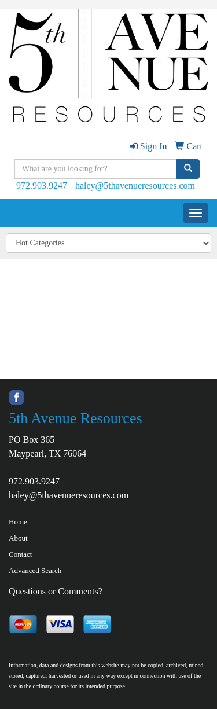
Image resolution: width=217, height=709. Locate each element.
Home (18, 521)
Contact (20, 554)
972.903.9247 (41, 185)
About (18, 538)
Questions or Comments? (55, 591)
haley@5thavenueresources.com (135, 185)
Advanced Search (35, 570)
